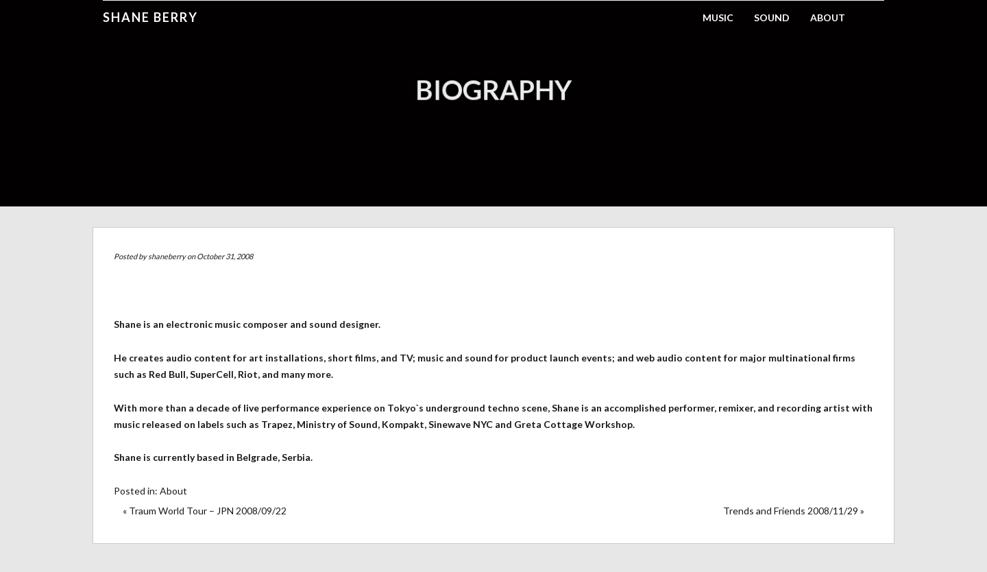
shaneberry (167, 256)
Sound (772, 17)
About (827, 17)
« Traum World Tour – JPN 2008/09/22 (205, 510)
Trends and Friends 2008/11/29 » (793, 510)
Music (718, 17)
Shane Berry (150, 17)
